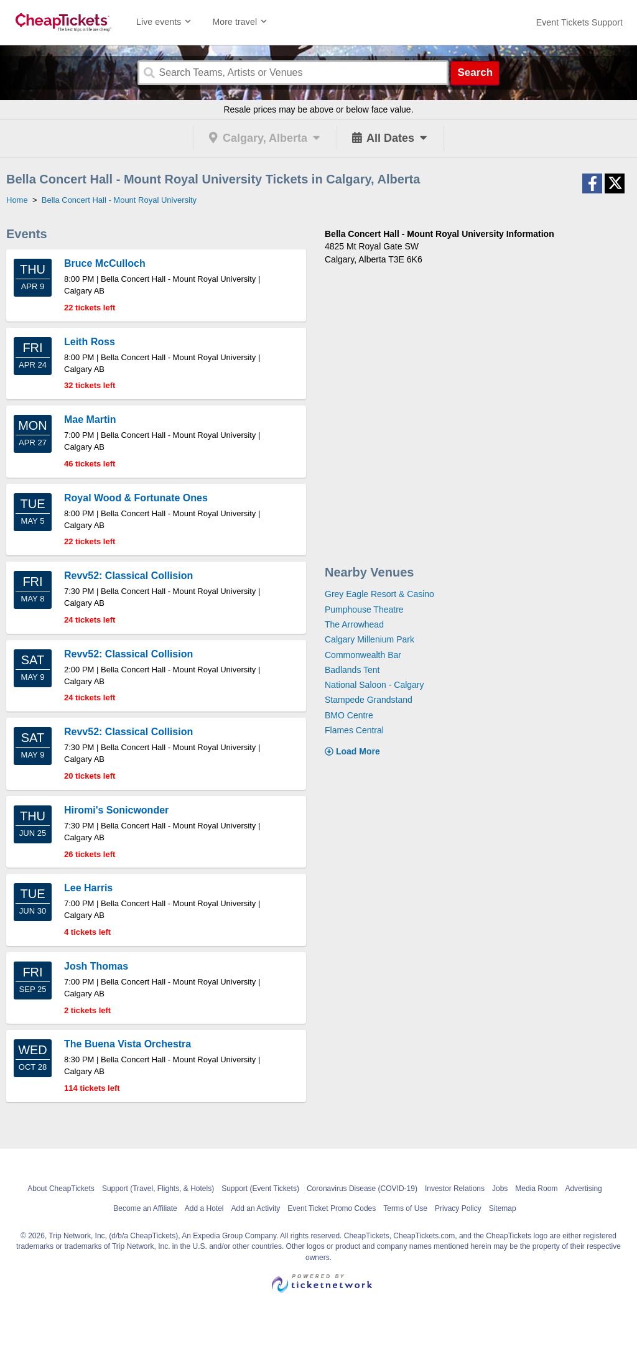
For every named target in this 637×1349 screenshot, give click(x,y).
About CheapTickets (61, 1188)
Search (475, 72)
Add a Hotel (204, 1208)
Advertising (583, 1188)
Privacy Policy (458, 1208)
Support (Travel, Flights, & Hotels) (158, 1188)
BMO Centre (349, 715)
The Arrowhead (354, 624)
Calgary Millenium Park (369, 639)
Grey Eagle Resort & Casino (379, 594)
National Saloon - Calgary (374, 685)
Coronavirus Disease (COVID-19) (362, 1188)
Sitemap (502, 1208)
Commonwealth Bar (363, 655)
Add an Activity (256, 1208)
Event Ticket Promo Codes (331, 1208)
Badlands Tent (352, 670)
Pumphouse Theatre (364, 609)
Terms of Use (405, 1208)
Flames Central (354, 730)
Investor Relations (455, 1188)
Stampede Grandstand (368, 700)
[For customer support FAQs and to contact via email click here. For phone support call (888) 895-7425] (579, 22)
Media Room (536, 1188)
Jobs (500, 1188)
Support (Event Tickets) (260, 1188)
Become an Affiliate (145, 1208)
